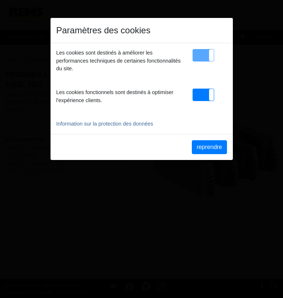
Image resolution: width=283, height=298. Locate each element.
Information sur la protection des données (104, 124)
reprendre (209, 147)
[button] (203, 55)
